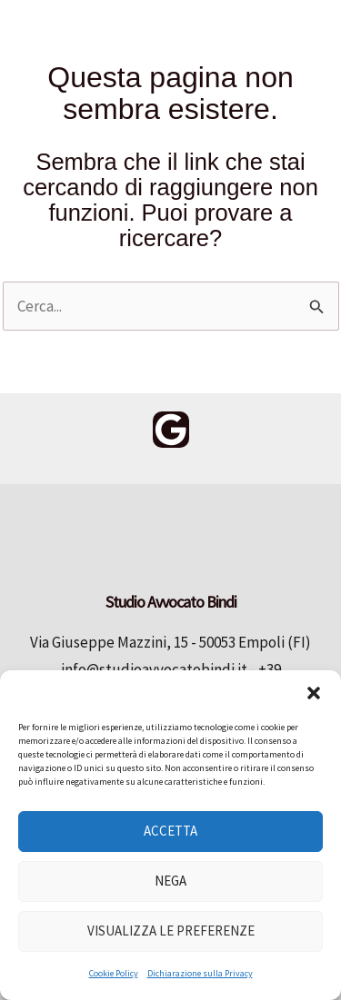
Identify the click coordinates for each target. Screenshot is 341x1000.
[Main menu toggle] (299, 28)
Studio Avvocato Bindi (94, 141)
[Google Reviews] (171, 429)
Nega (170, 880)
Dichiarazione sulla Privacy (200, 973)
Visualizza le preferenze (171, 930)
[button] (314, 693)
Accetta (170, 830)
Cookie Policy (113, 973)
